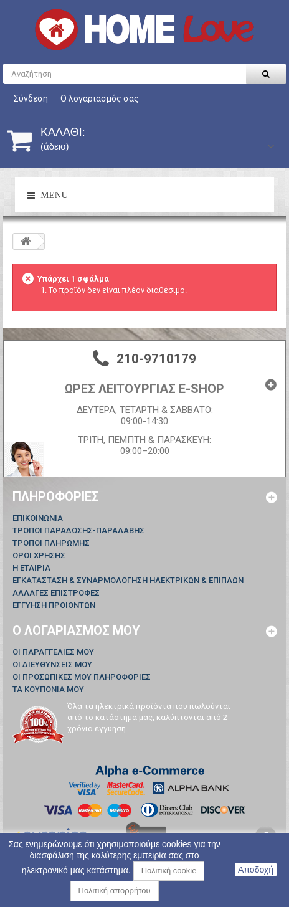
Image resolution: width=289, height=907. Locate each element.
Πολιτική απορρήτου (114, 890)
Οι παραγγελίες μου (53, 652)
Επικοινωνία (37, 518)
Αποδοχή (255, 870)
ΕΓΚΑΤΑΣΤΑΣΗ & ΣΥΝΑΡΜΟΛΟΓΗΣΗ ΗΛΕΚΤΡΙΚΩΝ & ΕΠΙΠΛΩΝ (128, 580)
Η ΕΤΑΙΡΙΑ (31, 567)
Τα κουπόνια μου (48, 689)
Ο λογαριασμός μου (76, 630)
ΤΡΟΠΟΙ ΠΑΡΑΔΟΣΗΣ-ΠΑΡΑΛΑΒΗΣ (78, 530)
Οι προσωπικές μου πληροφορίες (81, 676)
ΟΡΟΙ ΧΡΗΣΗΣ (38, 555)
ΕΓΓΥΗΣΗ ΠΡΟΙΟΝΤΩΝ (53, 605)
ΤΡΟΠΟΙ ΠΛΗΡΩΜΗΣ (51, 543)
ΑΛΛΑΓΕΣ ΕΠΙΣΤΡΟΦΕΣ (56, 592)
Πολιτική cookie (169, 870)
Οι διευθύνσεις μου (52, 664)
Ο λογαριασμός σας (99, 98)
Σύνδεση (31, 98)
